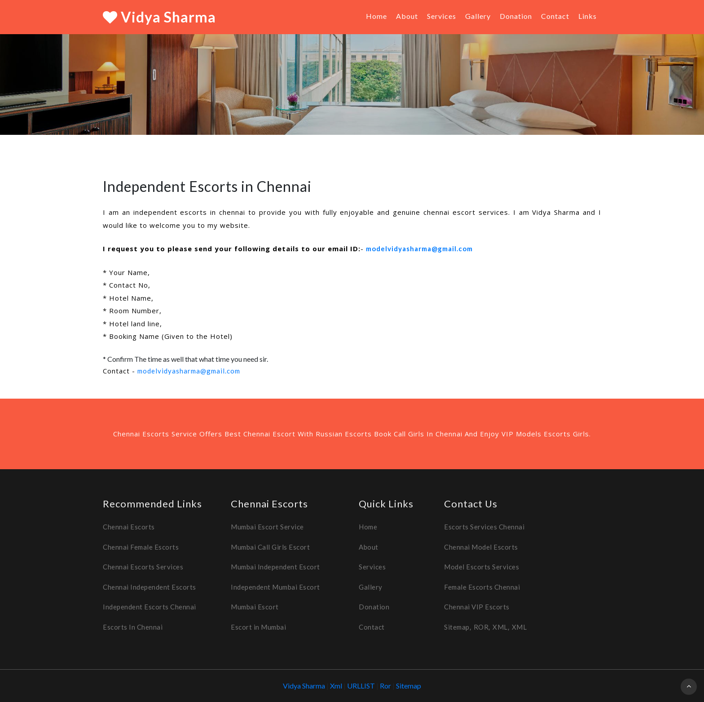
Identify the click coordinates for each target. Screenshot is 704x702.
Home (376, 16)
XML (500, 627)
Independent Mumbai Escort (275, 587)
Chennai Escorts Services (143, 567)
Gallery (478, 16)
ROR (481, 627)
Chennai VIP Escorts (477, 607)
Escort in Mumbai (258, 627)
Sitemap (457, 627)
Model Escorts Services (481, 567)
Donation (516, 16)
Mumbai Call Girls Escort (270, 547)
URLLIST (361, 685)
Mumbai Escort (255, 607)
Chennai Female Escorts (141, 547)
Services (441, 16)
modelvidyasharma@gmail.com (419, 248)
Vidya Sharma (159, 17)
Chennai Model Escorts (481, 547)
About (407, 16)
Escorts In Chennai (133, 627)
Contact (555, 16)
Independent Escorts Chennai (149, 607)
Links (587, 16)
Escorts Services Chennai (484, 527)
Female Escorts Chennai (482, 587)
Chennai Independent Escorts (149, 587)
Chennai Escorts (129, 527)
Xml (336, 685)
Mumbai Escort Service (267, 527)
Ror (386, 685)
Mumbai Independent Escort (275, 567)
